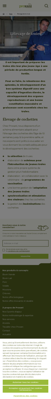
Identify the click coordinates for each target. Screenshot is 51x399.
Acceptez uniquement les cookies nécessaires (25, 389)
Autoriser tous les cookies (25, 382)
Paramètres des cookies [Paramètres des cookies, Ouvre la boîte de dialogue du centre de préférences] (26, 396)
